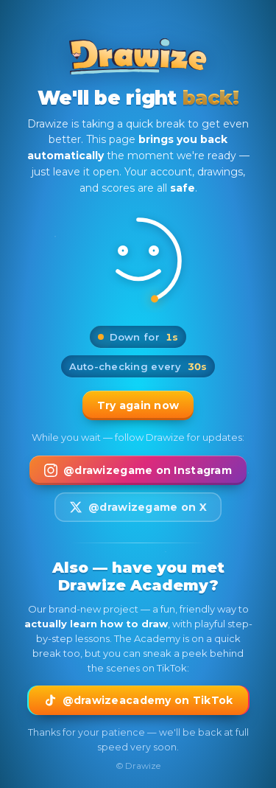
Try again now (138, 405)
